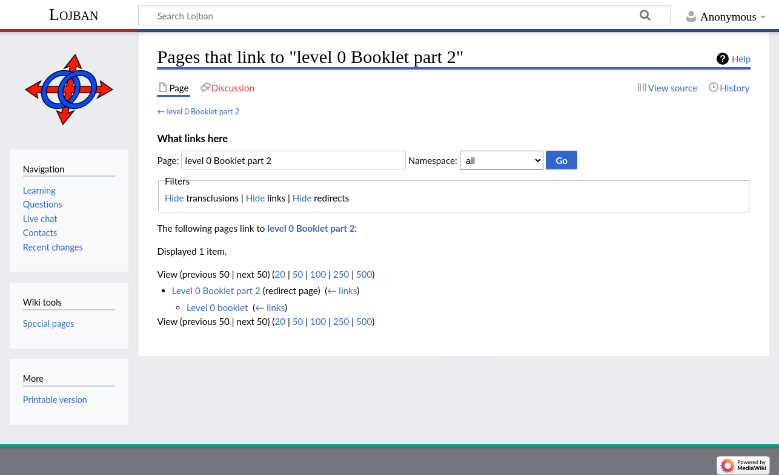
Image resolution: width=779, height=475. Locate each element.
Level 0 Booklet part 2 (216, 290)
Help (741, 58)
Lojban (74, 14)
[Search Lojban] (405, 15)
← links (342, 290)
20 (279, 274)
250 (341, 274)
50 (298, 274)
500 (364, 274)
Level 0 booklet (217, 307)
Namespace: (432, 160)
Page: (168, 160)
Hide (174, 197)
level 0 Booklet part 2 (203, 111)
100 (318, 274)
